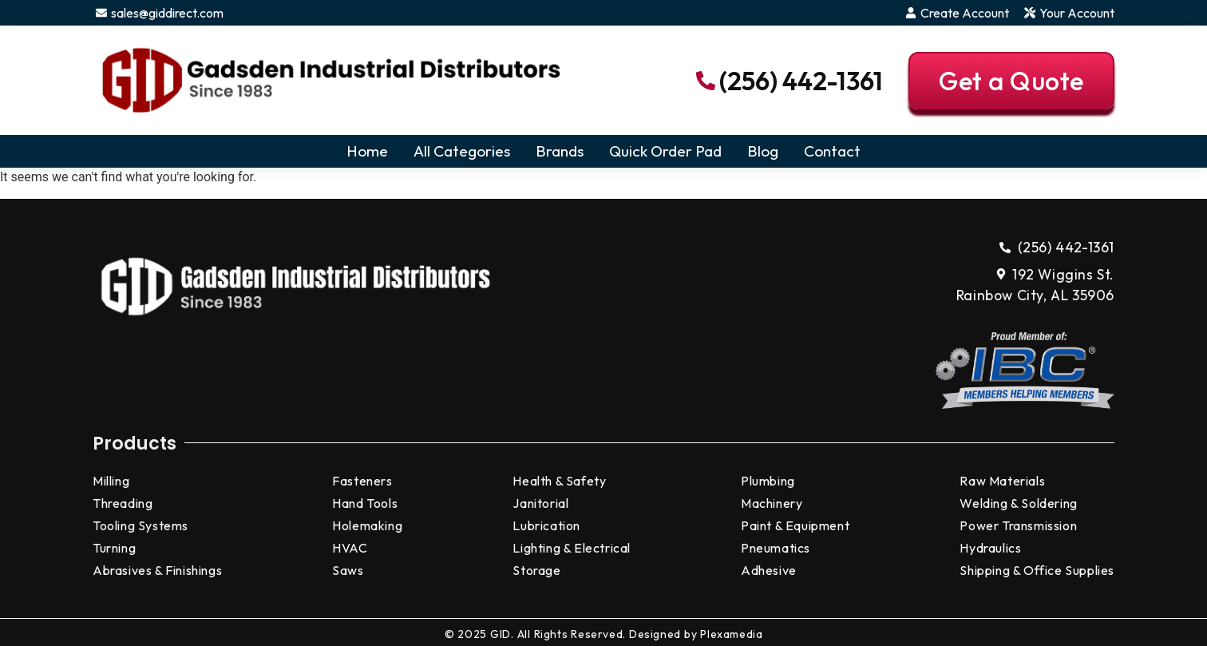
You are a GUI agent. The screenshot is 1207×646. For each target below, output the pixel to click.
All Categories (462, 151)
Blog (762, 151)
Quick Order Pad (665, 151)
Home (367, 151)
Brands (560, 151)
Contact (832, 151)
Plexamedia (731, 634)
